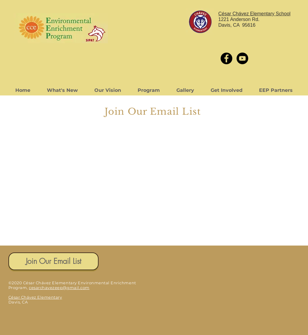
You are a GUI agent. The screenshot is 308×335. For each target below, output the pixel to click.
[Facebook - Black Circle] (226, 58)
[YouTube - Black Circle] (242, 58)
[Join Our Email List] (53, 261)
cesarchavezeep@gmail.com (59, 287)
